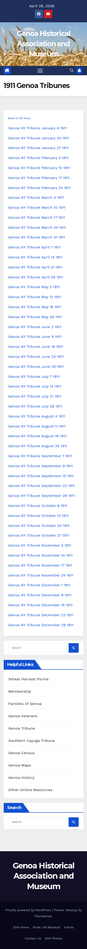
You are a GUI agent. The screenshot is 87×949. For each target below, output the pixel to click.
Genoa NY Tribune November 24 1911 (40, 575)
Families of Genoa (25, 703)
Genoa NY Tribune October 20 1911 (39, 525)
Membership (19, 691)
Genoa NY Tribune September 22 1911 (41, 485)
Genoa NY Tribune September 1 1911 (40, 456)
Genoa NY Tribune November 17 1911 (40, 565)
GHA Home (21, 927)
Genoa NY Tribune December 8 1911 (39, 595)
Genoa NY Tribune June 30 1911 (36, 366)
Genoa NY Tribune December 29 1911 (41, 625)
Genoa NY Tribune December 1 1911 (39, 585)
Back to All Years (19, 118)
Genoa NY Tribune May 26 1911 (35, 317)
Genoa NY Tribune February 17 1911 (39, 178)
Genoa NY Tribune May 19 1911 (34, 307)
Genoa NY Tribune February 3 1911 (38, 158)
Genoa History (21, 777)
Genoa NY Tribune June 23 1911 (36, 356)
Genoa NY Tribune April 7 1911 (34, 247)
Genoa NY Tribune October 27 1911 (38, 535)
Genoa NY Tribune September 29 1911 (41, 495)
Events (69, 927)
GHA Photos (53, 938)
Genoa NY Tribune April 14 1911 (35, 257)
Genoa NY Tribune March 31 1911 (36, 237)
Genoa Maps (19, 765)
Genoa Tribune (21, 728)
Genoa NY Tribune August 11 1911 (37, 426)
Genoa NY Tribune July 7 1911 (33, 376)
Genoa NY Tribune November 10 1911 (40, 555)
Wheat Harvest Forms (28, 679)
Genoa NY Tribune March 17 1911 (36, 217)
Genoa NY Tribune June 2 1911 (34, 327)
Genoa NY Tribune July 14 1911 (34, 386)
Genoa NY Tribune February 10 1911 (39, 168)
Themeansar (43, 916)
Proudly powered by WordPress (28, 910)
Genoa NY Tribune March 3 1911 (36, 197)
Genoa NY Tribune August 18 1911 (37, 436)
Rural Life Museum (46, 927)
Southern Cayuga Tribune (31, 740)
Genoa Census (21, 753)
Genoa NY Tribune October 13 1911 (38, 515)
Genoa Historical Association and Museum (43, 43)
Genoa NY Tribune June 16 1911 (35, 346)
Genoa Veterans (22, 716)
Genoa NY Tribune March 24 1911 (37, 227)
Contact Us (33, 938)
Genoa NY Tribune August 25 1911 (37, 446)
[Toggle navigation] (40, 70)
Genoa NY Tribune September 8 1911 (40, 466)
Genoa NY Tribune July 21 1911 (34, 396)
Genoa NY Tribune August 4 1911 (36, 416)
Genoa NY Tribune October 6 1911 (37, 505)
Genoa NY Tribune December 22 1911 (40, 615)
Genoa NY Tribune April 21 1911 (35, 267)
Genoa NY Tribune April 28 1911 (35, 277)
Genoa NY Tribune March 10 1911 (36, 207)
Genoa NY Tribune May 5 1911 (34, 287)
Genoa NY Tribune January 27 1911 (38, 148)
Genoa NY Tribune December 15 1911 (40, 605)
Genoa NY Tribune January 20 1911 (38, 138)
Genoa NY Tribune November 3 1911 (39, 545)
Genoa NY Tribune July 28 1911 (35, 406)
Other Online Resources (30, 790)
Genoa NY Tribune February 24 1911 (39, 188)
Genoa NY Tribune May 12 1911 (34, 297)
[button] (72, 70)
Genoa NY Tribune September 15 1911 (41, 476)
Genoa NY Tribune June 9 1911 (34, 336)
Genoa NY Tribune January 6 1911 (37, 128)
